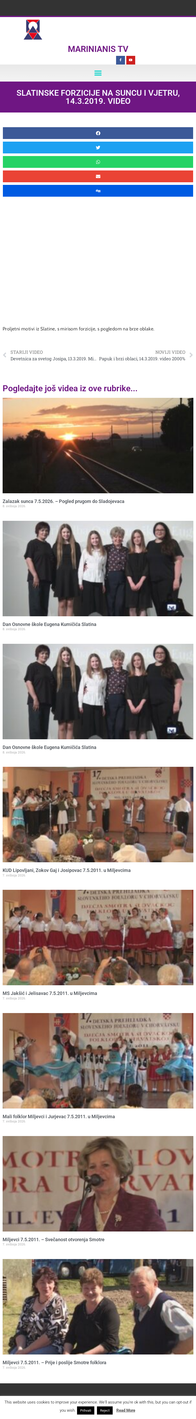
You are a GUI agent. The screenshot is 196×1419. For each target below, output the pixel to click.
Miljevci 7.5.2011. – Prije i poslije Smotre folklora (54, 1362)
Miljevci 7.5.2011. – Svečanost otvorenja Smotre (54, 1239)
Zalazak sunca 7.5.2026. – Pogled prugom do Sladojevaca (63, 501)
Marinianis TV (98, 49)
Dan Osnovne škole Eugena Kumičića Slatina (49, 624)
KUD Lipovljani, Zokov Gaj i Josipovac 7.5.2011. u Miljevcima (67, 870)
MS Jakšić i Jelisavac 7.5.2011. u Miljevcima (50, 993)
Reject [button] (105, 1410)
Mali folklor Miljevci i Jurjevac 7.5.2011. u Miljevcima (59, 1116)
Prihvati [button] (85, 1410)
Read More (125, 1410)
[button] (98, 73)
